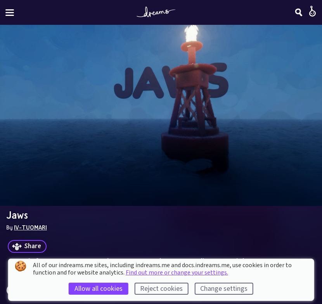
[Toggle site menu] (9, 12)
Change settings (224, 289)
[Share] (27, 246)
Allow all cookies (98, 289)
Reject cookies (161, 289)
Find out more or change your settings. (177, 272)
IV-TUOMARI (30, 227)
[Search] (299, 12)
